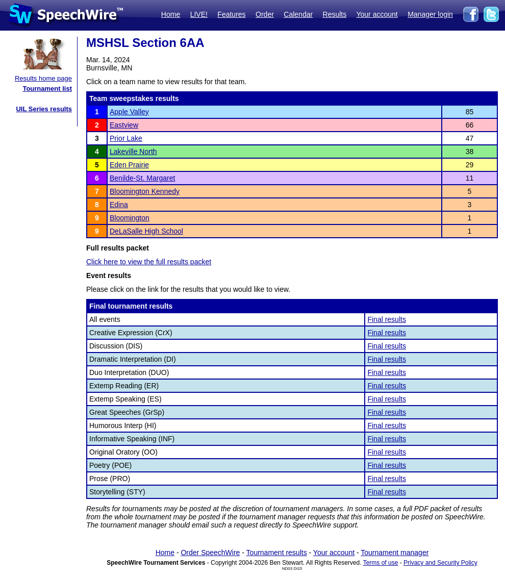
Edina (119, 204)
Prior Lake (126, 138)
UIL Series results (44, 109)
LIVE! (199, 14)
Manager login (430, 14)
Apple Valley (129, 112)
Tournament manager (394, 552)
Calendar (298, 14)
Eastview (124, 125)
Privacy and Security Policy (440, 562)
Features (231, 14)
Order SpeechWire (210, 552)
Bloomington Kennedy (145, 191)
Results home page (43, 78)
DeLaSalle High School (146, 231)
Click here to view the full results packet (148, 262)
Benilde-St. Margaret (142, 178)
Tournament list (47, 88)
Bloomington (129, 218)
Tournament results (276, 552)
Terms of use (380, 562)
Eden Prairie (129, 165)
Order (265, 14)
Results (335, 14)
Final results (386, 319)
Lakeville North (133, 151)
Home (170, 14)
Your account (376, 14)
